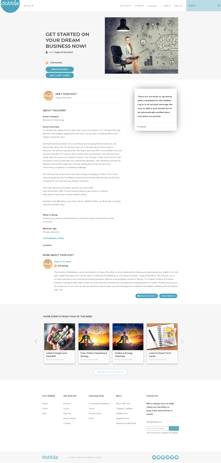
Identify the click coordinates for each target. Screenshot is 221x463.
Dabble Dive (122, 413)
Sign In (167, 5)
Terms (92, 408)
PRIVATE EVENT (59, 69)
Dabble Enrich (122, 418)
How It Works (69, 418)
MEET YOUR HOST (66, 94)
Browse (66, 403)
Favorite (142, 127)
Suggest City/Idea (124, 408)
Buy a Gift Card (59, 75)
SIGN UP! (174, 428)
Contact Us (152, 396)
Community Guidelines (99, 403)
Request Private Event (126, 423)
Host (44, 413)
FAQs (91, 418)
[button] (28, 5)
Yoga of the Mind (63, 52)
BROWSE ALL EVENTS (110, 372)
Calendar (152, 6)
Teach (45, 408)
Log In (66, 408)
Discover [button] (125, 5)
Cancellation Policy (53, 238)
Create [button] (139, 5)
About (45, 403)
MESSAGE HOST (147, 296)
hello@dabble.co (154, 422)
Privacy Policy (95, 413)
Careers (67, 423)
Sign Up (178, 5)
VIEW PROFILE (168, 296)
